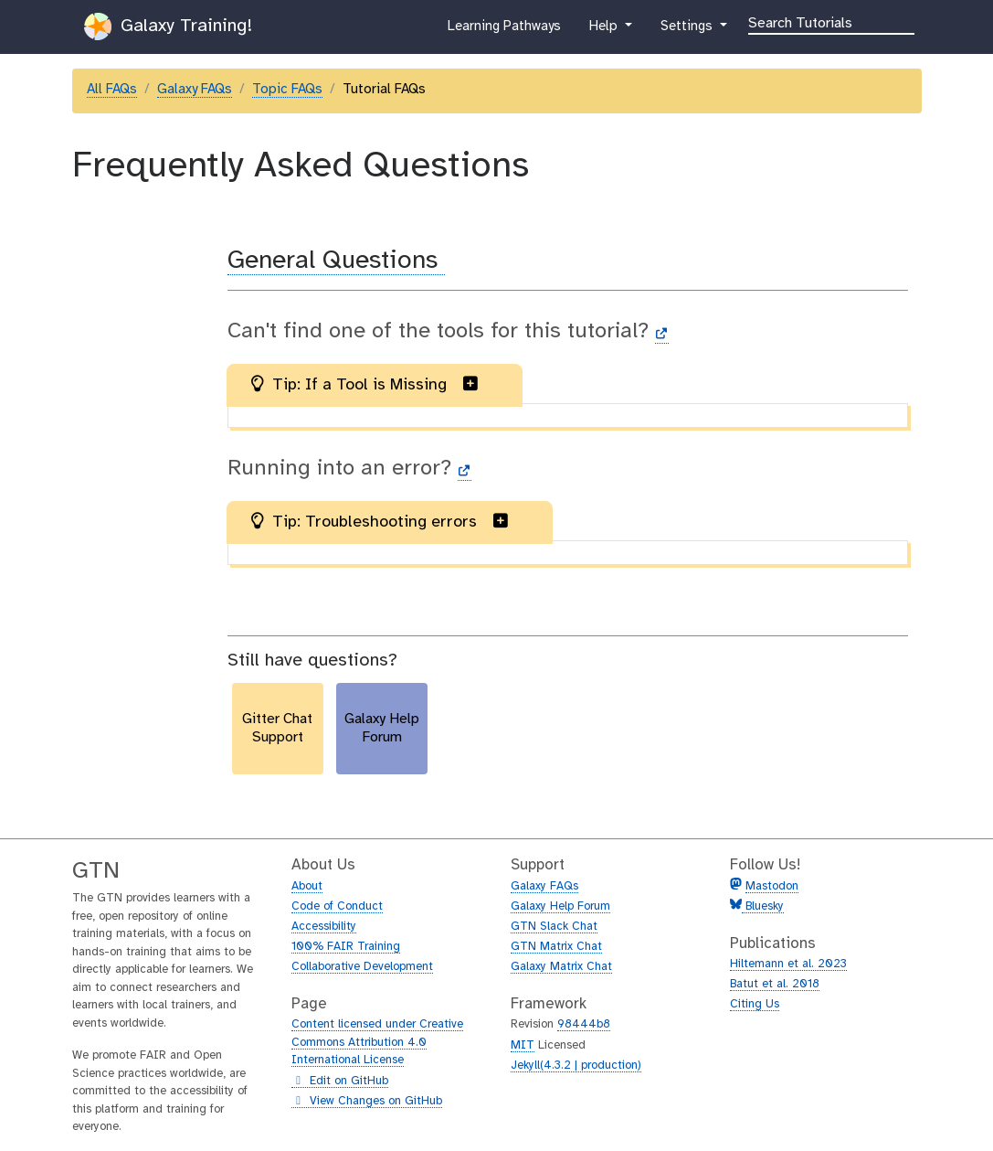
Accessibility (323, 927)
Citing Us (754, 1004)
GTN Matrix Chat (556, 947)
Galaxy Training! (168, 26)
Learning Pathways (504, 30)
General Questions (336, 261)
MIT (522, 1045)
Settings (688, 30)
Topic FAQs (287, 89)
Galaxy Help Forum (560, 906)
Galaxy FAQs (194, 89)
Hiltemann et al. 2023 (788, 964)
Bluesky (763, 906)
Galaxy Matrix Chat (561, 967)
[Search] (831, 22)
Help (604, 30)
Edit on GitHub (339, 1081)
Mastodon (771, 886)
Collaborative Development (362, 967)
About (306, 886)
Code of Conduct (337, 906)
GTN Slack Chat (554, 927)
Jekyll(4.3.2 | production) (576, 1065)
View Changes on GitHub (366, 1101)
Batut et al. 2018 (774, 984)
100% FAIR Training (345, 947)
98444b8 (583, 1024)
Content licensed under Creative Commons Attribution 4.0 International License (377, 1042)
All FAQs (112, 89)
